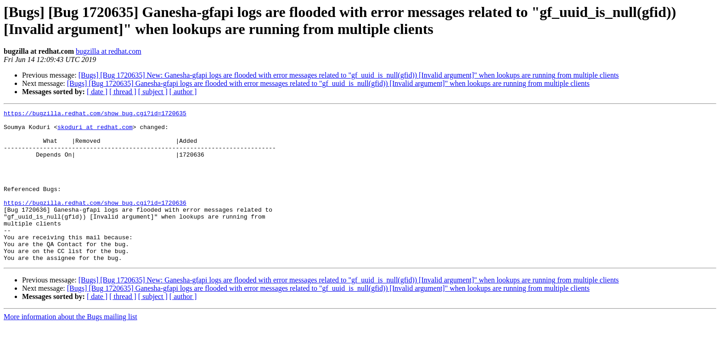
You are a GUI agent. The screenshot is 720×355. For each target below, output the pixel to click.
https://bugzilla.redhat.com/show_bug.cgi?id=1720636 (95, 222)
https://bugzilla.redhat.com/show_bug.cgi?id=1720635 (95, 114)
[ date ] (97, 92)
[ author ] (183, 92)
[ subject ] (153, 92)
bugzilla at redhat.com (108, 51)
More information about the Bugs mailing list (70, 347)
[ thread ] (122, 92)
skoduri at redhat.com (95, 131)
